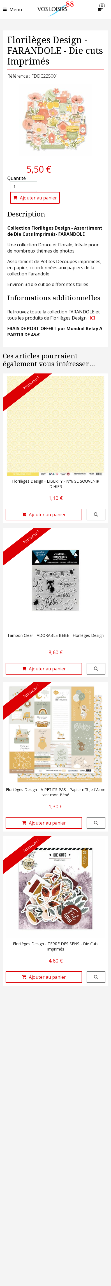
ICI (92, 318)
